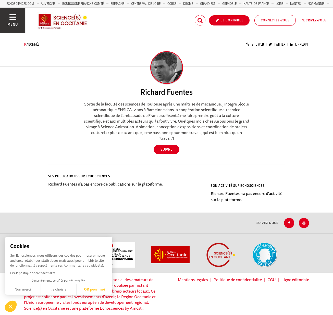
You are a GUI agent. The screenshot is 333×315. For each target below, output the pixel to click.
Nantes (295, 4)
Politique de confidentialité (238, 279)
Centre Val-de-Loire (146, 4)
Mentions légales (193, 279)
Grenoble (229, 4)
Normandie (316, 4)
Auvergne (48, 4)
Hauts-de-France (256, 4)
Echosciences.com (20, 4)
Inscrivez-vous (314, 20)
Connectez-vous (275, 20)
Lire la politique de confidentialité (32, 272)
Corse (171, 4)
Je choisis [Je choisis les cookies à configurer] (58, 289)
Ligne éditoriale (295, 279)
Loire (279, 4)
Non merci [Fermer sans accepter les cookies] (23, 289)
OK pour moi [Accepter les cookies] (94, 289)
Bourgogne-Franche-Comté (83, 4)
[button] (11, 306)
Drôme (188, 4)
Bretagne (117, 4)
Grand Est (207, 4)
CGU (271, 279)
